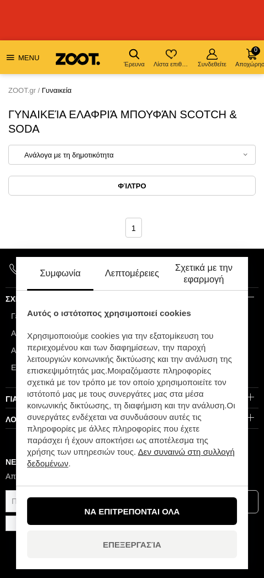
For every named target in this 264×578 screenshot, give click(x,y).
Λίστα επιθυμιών (172, 58)
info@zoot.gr (137, 269)
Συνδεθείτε (212, 58)
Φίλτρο (132, 186)
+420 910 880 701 (55, 268)
